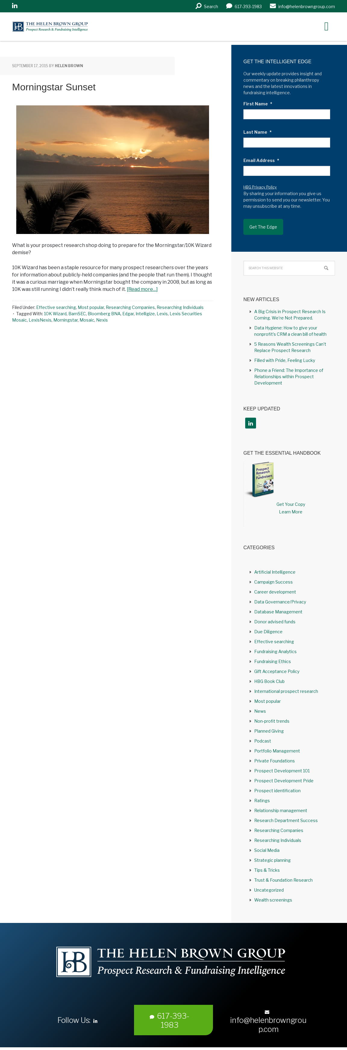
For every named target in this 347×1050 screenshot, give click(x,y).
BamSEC (77, 313)
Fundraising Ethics (272, 661)
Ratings (262, 800)
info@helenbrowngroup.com (268, 1022)
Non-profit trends (271, 721)
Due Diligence (268, 631)
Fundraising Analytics (275, 651)
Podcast (262, 740)
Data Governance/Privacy (280, 601)
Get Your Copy (291, 504)
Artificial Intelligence (274, 572)
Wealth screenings (273, 899)
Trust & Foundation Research (283, 880)
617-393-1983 (169, 1020)
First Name (257, 103)
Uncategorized (269, 890)
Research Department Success (286, 820)
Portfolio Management (277, 750)
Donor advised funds (274, 621)
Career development (275, 591)
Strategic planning (272, 860)
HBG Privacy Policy (260, 187)
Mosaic (87, 319)
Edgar (128, 313)
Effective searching (56, 307)
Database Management (278, 611)
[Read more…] (142, 289)
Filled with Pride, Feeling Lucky (284, 360)
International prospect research (286, 691)
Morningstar (65, 319)
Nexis (102, 319)
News (260, 711)
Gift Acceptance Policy (276, 671)
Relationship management (280, 810)
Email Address (261, 160)
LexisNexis (40, 319)
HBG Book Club (269, 681)
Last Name (257, 132)
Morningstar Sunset (53, 87)
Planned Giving (269, 731)
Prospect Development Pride (284, 780)
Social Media (267, 850)
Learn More (290, 511)
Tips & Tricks (267, 870)
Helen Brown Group (68, 26)
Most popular (91, 307)
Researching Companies (130, 307)
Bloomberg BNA (104, 313)
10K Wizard (55, 313)
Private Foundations (274, 760)
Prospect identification (277, 790)
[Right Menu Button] (326, 26)
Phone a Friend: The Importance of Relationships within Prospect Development (288, 376)
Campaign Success (273, 581)
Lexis (162, 313)
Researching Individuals (180, 307)
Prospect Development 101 (282, 770)
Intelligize (145, 313)
